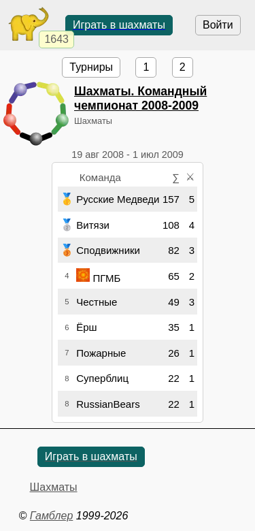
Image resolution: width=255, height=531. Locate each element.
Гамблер (51, 515)
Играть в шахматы (119, 25)
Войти (218, 25)
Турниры (91, 67)
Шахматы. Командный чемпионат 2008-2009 (140, 98)
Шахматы (54, 487)
